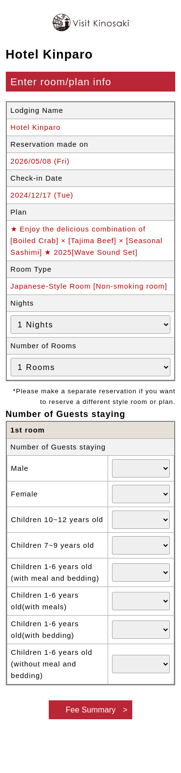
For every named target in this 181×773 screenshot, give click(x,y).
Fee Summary (91, 709)
